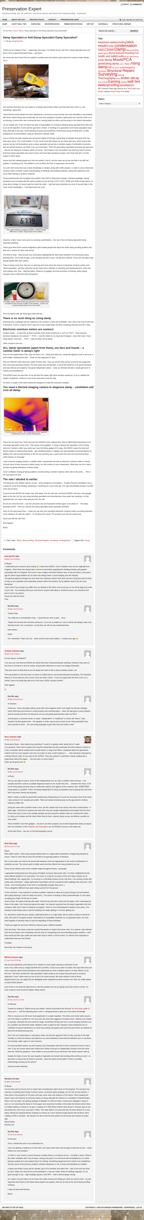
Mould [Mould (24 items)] (118, 60)
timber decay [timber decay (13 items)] (130, 78)
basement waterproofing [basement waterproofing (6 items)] (112, 42)
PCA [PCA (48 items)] (127, 59)
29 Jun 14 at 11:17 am (16, 1000)
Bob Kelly (9, 843)
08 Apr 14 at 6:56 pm (15, 772)
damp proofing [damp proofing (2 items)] (132, 50)
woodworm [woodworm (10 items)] (127, 85)
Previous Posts (37, 19)
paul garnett (10, 556)
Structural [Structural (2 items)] (102, 71)
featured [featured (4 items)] (120, 53)
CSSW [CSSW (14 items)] (109, 49)
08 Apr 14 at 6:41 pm (15, 699)
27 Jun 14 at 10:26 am (13, 960)
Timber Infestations (73, 24)
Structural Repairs (121, 24)
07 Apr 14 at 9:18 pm (12, 740)
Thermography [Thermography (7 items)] (106, 78)
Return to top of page (12, 1207)
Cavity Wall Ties (18, 24)
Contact (52, 19)
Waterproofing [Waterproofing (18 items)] (108, 85)
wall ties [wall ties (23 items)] (133, 81)
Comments (137, 4)
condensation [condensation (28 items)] (126, 45)
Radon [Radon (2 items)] (127, 64)
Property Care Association (37, 827)
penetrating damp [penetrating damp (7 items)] (108, 63)
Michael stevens (11, 957)
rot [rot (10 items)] (109, 67)
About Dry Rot (18, 19)
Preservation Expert (21, 8)
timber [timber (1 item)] (118, 78)
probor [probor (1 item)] (122, 64)
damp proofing (28, 540)
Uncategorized (64, 540)
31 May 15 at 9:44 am (12, 1082)
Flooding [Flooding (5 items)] (129, 53)
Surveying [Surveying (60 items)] (107, 74)
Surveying (36, 24)
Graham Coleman (12, 651)
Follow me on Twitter (132, 20)
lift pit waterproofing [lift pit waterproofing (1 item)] (131, 56)
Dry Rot (90, 24)
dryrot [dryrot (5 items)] (112, 53)
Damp (4, 24)
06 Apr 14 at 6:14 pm (15, 609)
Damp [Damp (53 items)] (120, 49)
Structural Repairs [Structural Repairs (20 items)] (121, 71)
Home (4, 19)
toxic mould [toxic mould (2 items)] (103, 82)
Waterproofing (52, 24)
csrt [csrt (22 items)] (101, 49)
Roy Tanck (128, 89)
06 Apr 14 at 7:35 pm (12, 654)
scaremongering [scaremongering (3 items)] (127, 67)
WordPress (129, 1207)
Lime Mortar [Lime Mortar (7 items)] (105, 59)
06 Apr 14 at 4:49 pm (12, 559)
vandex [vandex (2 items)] (124, 82)
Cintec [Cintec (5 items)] (110, 46)
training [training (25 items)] (114, 81)
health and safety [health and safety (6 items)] (108, 56)
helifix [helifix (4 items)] (121, 56)
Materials (103, 24)
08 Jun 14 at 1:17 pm (12, 846)
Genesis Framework (113, 1207)
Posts (126, 4)
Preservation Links (70, 19)
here (5, 60)
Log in (139, 1207)
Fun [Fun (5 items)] (137, 53)
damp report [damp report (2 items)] (103, 53)
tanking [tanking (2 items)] (121, 75)
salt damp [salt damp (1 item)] (115, 68)
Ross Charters (11, 737)
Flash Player (116, 91)
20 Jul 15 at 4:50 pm (15, 1134)
